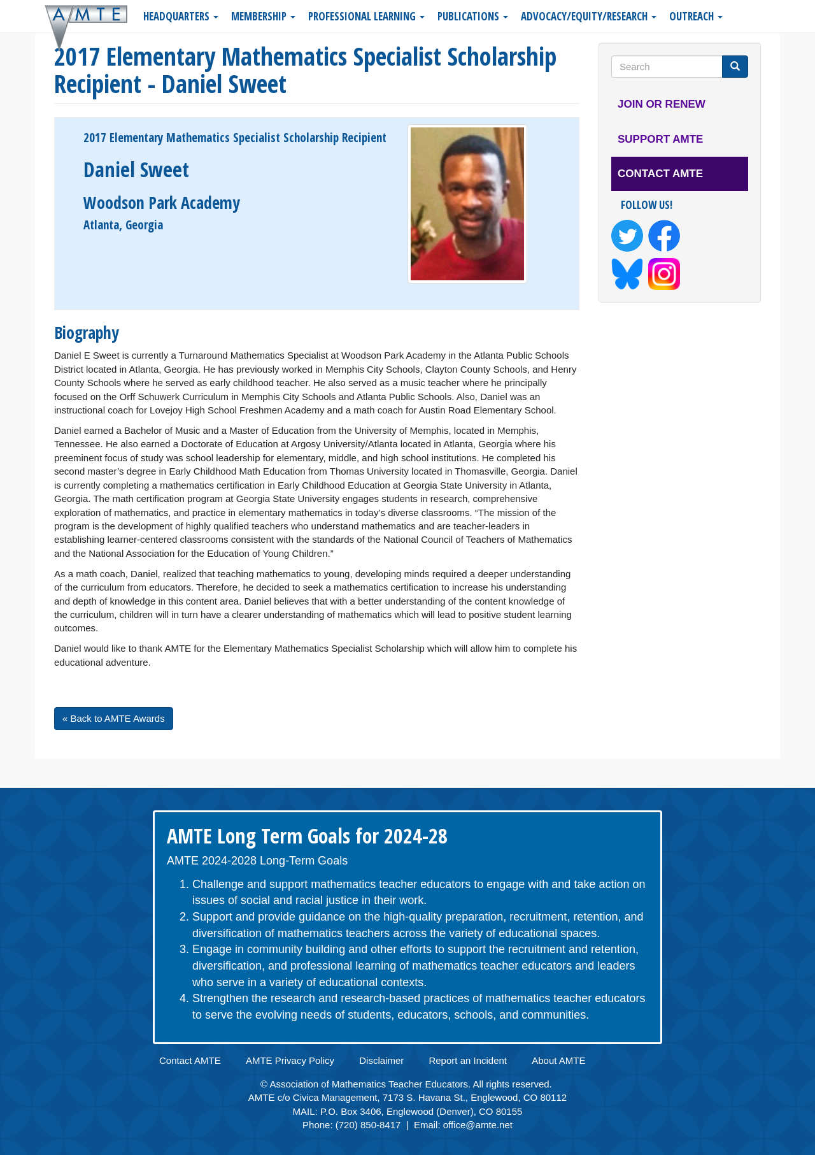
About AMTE (558, 1060)
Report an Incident (468, 1060)
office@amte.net (478, 1124)
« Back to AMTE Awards (113, 718)
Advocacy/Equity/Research (588, 16)
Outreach (696, 16)
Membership (263, 16)
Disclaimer (381, 1060)
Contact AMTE (660, 174)
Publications (472, 16)
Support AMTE (660, 139)
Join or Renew (661, 104)
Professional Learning (366, 16)
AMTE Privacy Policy (290, 1060)
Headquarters (180, 16)
